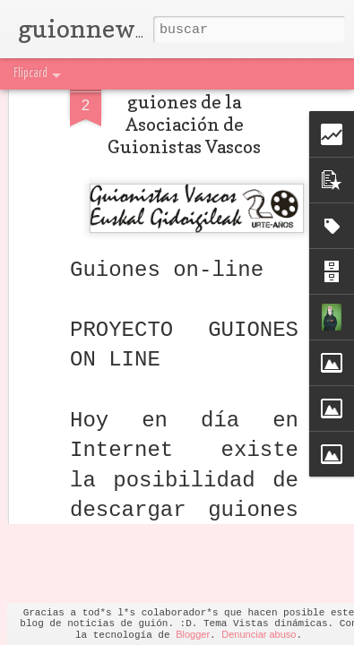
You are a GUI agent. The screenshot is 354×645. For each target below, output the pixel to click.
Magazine (113, 74)
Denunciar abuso (258, 634)
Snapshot (249, 74)
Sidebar (201, 74)
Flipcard (65, 74)
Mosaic (159, 74)
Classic (23, 74)
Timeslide (300, 74)
